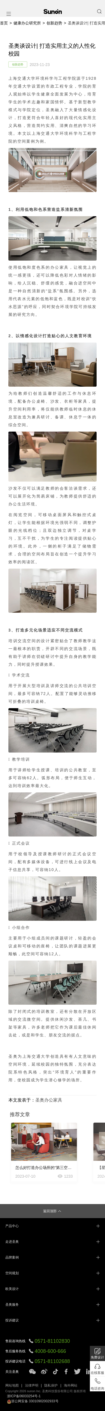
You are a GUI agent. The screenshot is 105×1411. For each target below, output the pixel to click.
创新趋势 (54, 23)
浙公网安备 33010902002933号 (33, 1401)
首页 (4, 23)
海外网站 (70, 1385)
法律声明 (31, 1385)
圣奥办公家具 (48, 1100)
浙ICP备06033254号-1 (24, 1396)
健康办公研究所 (27, 23)
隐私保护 (51, 1385)
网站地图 (12, 1385)
